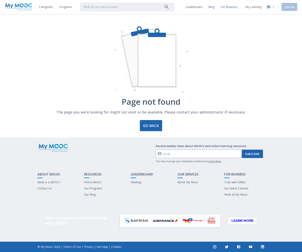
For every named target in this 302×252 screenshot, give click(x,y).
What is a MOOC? (48, 182)
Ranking (136, 182)
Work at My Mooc (236, 194)
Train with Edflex (235, 182)
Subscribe (252, 154)
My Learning (253, 7)
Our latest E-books (236, 188)
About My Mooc (187, 182)
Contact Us (44, 188)
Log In (289, 7)
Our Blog (90, 194)
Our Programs (93, 188)
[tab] (46, 7)
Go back (151, 125)
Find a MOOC (92, 182)
